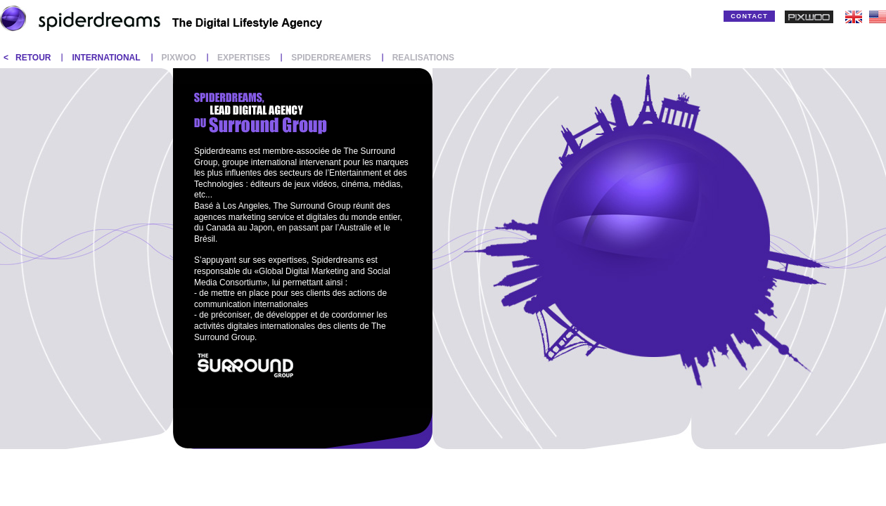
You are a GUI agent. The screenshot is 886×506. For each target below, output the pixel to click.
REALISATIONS (423, 58)
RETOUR (33, 58)
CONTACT (749, 16)
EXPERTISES (243, 58)
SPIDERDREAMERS (331, 58)
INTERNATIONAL (106, 58)
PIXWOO (179, 58)
